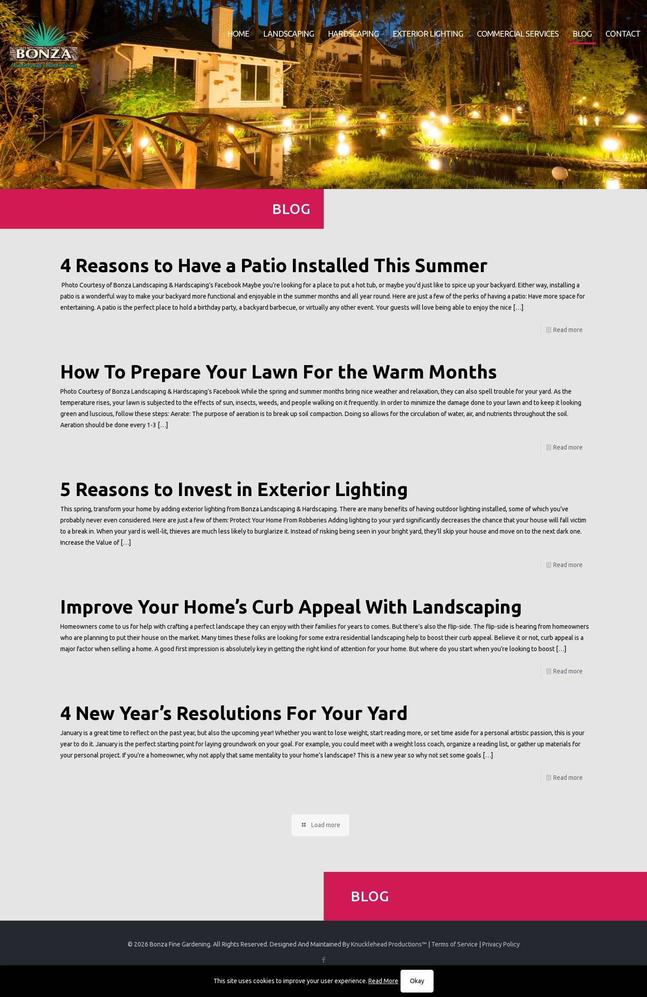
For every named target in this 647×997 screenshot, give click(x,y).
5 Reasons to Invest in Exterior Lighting (234, 489)
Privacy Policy (501, 944)
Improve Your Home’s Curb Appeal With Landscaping (291, 606)
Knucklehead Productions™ (389, 944)
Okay (417, 980)
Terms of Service (454, 944)
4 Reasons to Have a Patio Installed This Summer (274, 265)
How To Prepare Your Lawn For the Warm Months (278, 371)
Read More (383, 980)
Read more (568, 329)
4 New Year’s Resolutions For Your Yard (234, 713)
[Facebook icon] (323, 959)
